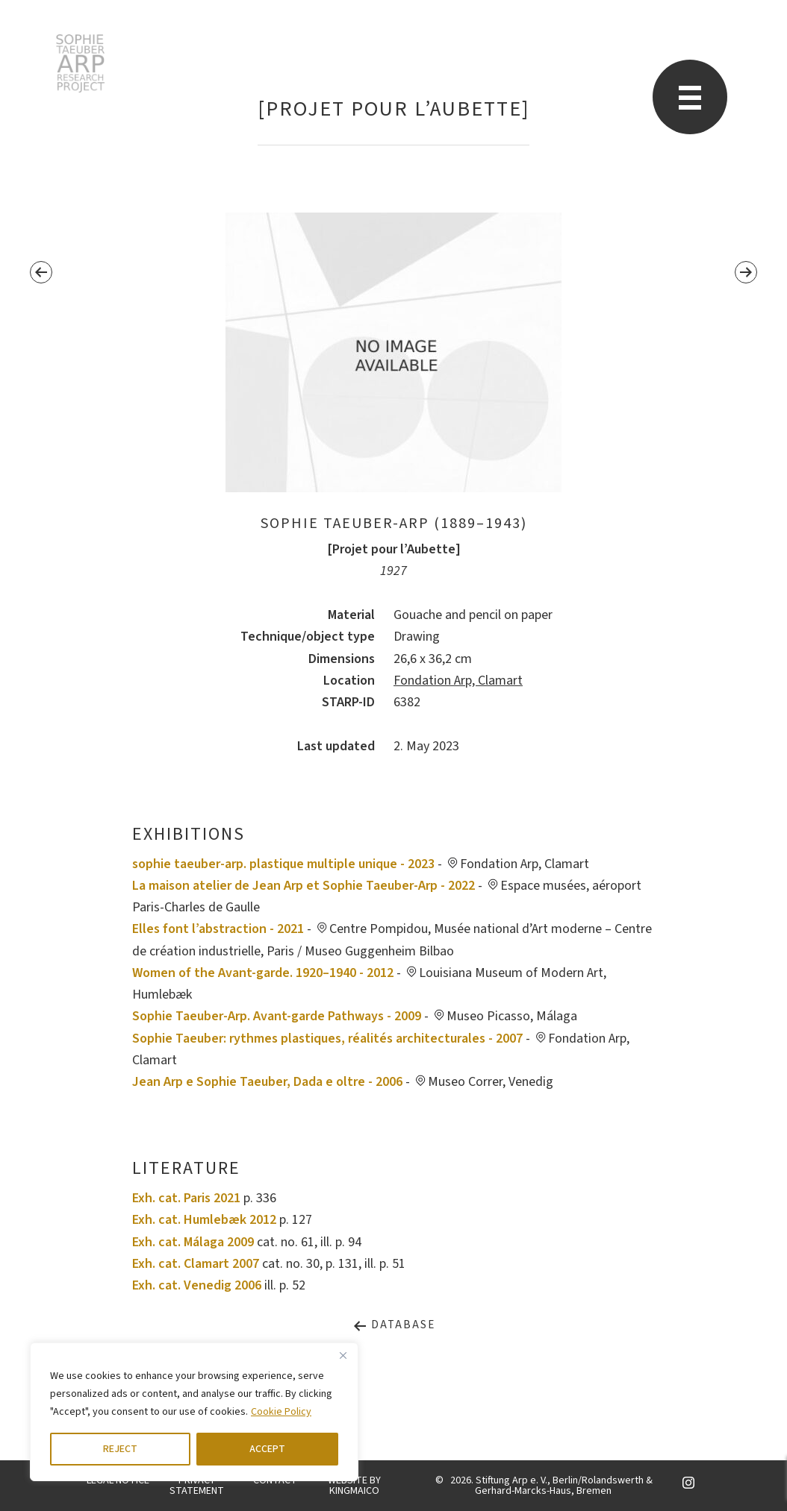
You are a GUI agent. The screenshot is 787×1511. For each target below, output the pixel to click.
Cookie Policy (281, 1411)
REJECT (120, 1449)
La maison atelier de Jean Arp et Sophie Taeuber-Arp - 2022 (303, 885)
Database (393, 1325)
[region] (194, 1411)
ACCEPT (267, 1449)
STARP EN (80, 63)
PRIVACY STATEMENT (196, 1485)
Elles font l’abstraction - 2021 (218, 929)
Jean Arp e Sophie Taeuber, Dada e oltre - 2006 (267, 1081)
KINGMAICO (354, 1490)
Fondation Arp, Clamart (458, 680)
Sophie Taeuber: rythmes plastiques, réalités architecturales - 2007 (327, 1038)
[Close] (343, 1355)
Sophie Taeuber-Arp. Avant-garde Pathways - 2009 (276, 1016)
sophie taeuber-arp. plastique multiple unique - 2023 (283, 864)
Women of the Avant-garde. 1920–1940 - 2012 (263, 973)
